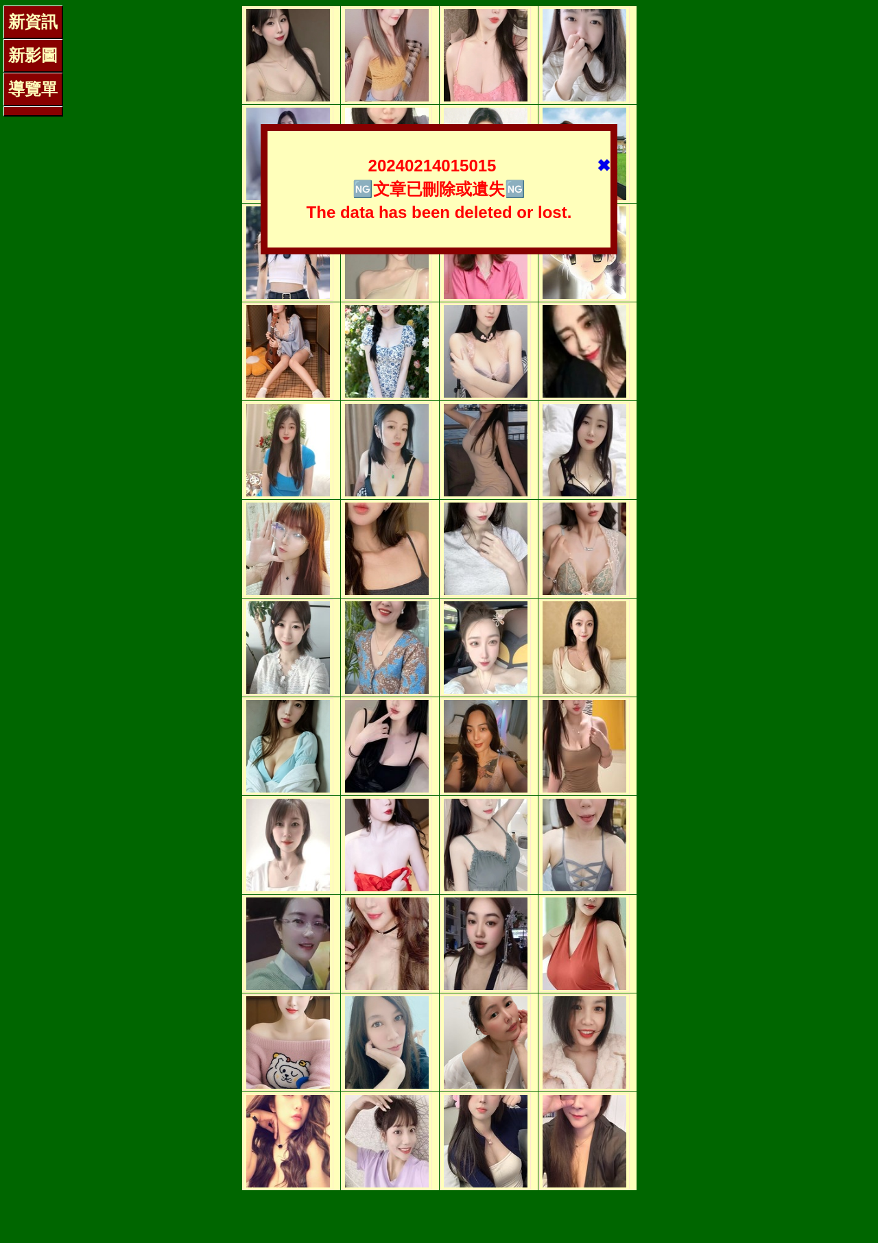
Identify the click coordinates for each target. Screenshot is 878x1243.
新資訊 (33, 21)
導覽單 (33, 89)
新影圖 (33, 55)
